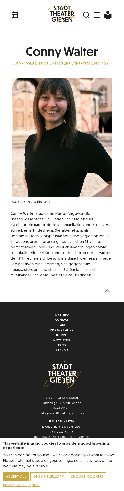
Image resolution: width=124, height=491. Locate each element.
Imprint (62, 335)
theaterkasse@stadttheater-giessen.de (62, 436)
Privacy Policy (61, 329)
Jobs (62, 324)
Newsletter (62, 340)
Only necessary (48, 476)
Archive (62, 350)
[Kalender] (28, 15)
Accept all (16, 476)
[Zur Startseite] (62, 15)
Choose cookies (87, 476)
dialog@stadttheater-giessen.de (62, 413)
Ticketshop (62, 314)
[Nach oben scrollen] (108, 291)
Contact (62, 319)
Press (62, 345)
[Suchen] (87, 15)
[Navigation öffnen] (96, 15)
